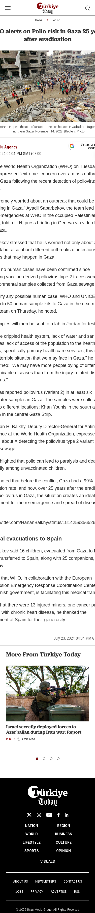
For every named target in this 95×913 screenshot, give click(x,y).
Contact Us (73, 881)
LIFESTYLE (32, 842)
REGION (63, 825)
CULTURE (64, 842)
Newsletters (45, 881)
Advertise (59, 891)
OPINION (63, 851)
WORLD (31, 834)
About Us (20, 881)
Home (38, 20)
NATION (31, 825)
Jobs (19, 891)
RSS (77, 891)
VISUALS (47, 861)
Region (56, 20)
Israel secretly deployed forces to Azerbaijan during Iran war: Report (43, 729)
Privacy (37, 891)
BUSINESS (63, 834)
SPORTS (31, 851)
